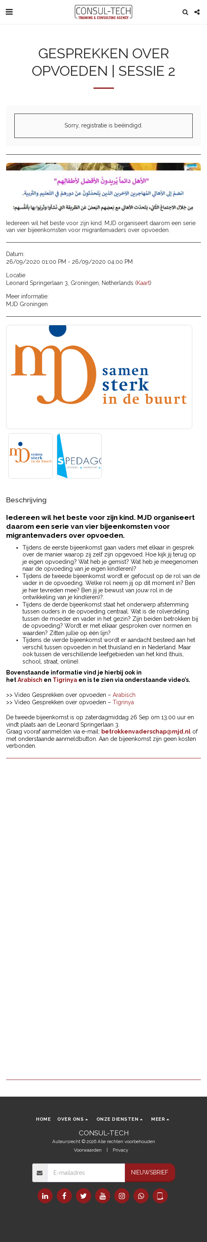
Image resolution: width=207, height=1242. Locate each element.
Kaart (143, 283)
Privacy (120, 1150)
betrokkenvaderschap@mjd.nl (146, 731)
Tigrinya (65, 680)
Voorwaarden (88, 1150)
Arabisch (30, 680)
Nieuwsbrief (149, 1172)
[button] (9, 12)
